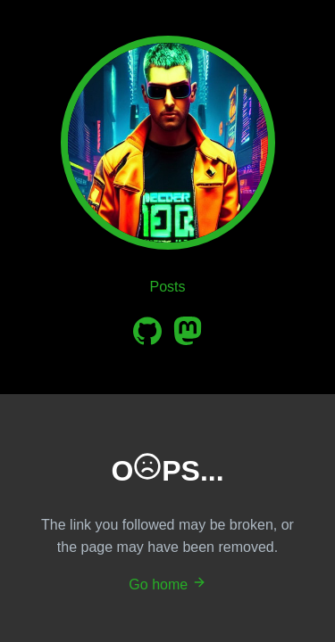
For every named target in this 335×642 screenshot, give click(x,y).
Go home (167, 584)
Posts (167, 286)
